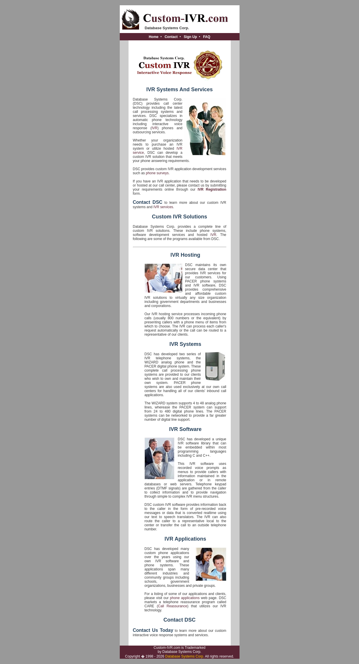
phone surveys (157, 173)
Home (153, 37)
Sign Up (190, 37)
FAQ (206, 37)
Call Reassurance (172, 606)
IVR (154, 128)
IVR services (163, 207)
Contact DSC (147, 202)
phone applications (185, 598)
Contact (171, 37)
